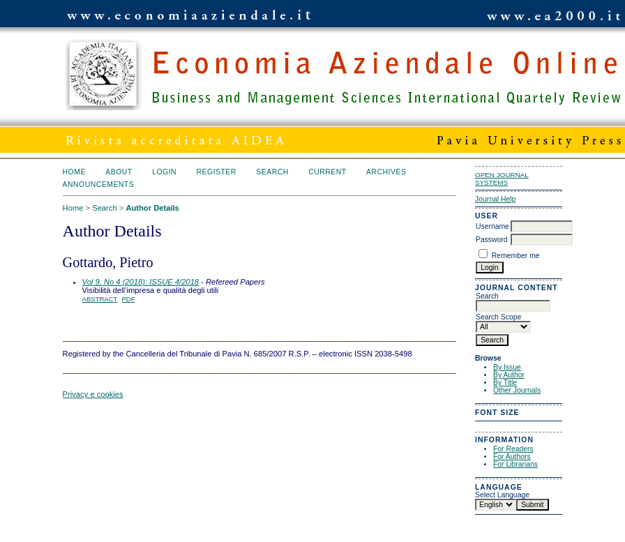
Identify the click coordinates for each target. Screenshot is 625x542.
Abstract (100, 299)
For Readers (513, 449)
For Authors (512, 456)
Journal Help (495, 199)
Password (492, 239)
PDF (128, 299)
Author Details (152, 208)
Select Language (502, 495)
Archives (386, 172)
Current (327, 172)
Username (492, 226)
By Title (505, 382)
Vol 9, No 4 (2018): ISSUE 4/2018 (140, 282)
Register (216, 172)
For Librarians (515, 464)
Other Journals (517, 390)
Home (74, 172)
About (118, 172)
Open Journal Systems (502, 178)
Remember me (516, 255)
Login (164, 172)
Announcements (99, 184)
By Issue (507, 367)
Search (272, 172)
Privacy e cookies (93, 394)
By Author (509, 375)
